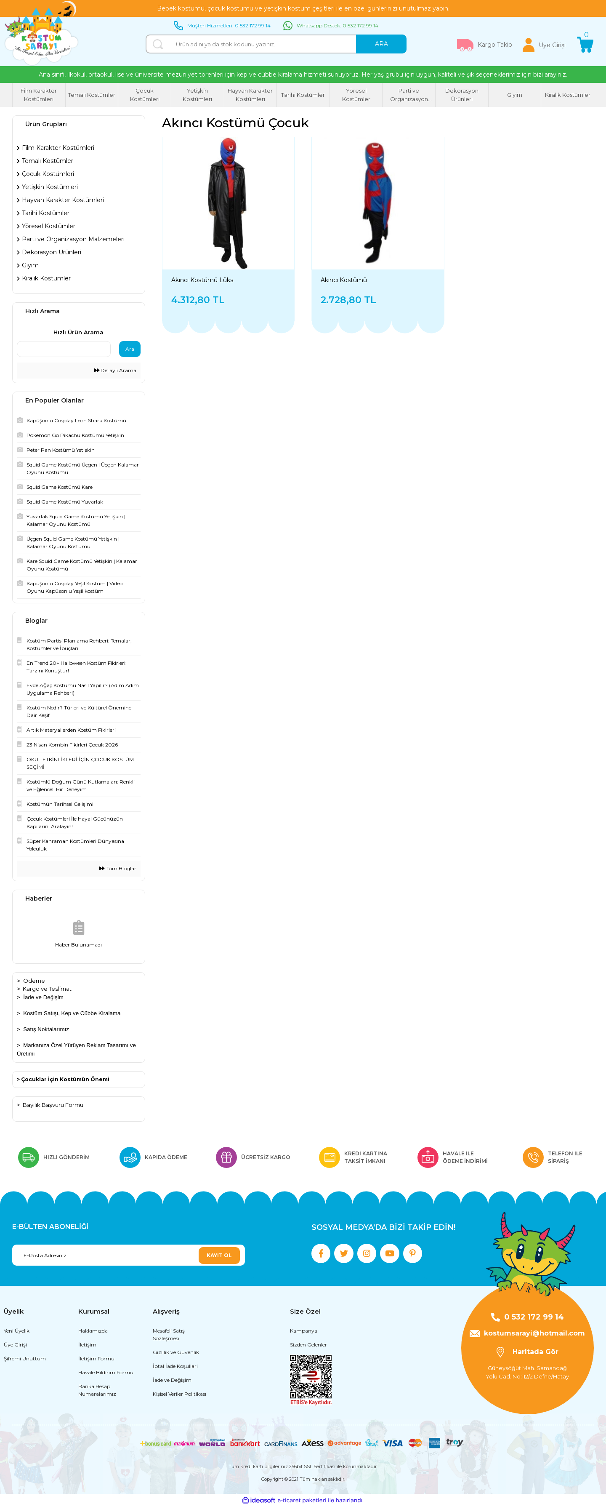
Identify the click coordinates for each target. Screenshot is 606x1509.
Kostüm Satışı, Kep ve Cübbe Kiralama (71, 1013)
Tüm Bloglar (117, 868)
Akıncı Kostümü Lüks (202, 280)
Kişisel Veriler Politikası (179, 1396)
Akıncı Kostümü (344, 280)
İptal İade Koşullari (175, 1368)
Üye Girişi (15, 1347)
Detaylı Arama (115, 370)
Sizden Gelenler (308, 1347)
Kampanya (303, 1333)
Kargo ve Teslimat (47, 988)
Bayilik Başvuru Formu (53, 1104)
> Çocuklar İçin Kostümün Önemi (63, 1079)
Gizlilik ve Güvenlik (176, 1355)
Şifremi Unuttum (25, 1361)
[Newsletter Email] (128, 1255)
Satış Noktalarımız (46, 1029)
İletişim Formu (96, 1361)
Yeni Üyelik (16, 1333)
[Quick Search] (64, 349)
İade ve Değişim (43, 997)
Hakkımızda (93, 1333)
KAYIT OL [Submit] (219, 1255)
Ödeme (34, 980)
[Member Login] (544, 45)
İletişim (87, 1347)
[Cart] (585, 45)
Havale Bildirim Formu (105, 1375)
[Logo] (41, 34)
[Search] (276, 44)
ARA (381, 44)
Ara (129, 349)
